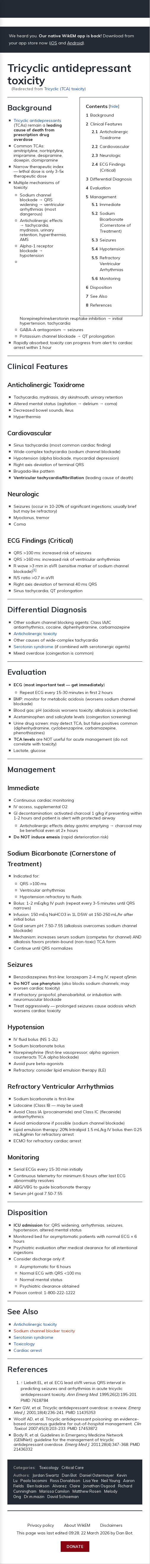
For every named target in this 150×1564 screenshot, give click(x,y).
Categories (24, 1467)
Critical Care (73, 1467)
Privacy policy (41, 1525)
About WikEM (77, 1525)
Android (75, 43)
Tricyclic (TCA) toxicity (64, 88)
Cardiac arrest (28, 1350)
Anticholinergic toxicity (35, 633)
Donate (75, 1546)
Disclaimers (111, 1525)
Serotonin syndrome (33, 646)
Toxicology (24, 1343)
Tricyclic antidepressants (37, 120)
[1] (34, 570)
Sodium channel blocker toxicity (44, 1330)
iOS (53, 43)
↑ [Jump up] (22, 1382)
